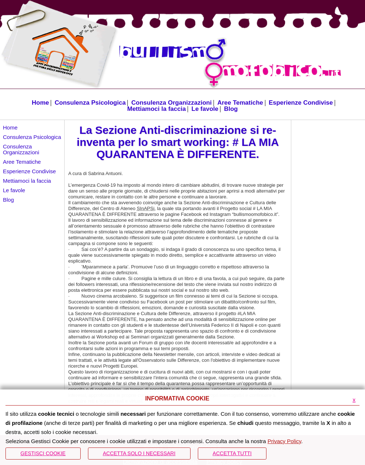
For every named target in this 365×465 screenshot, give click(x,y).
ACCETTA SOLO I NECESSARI (139, 453)
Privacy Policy (284, 441)
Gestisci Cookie (43, 453)
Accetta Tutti (232, 453)
